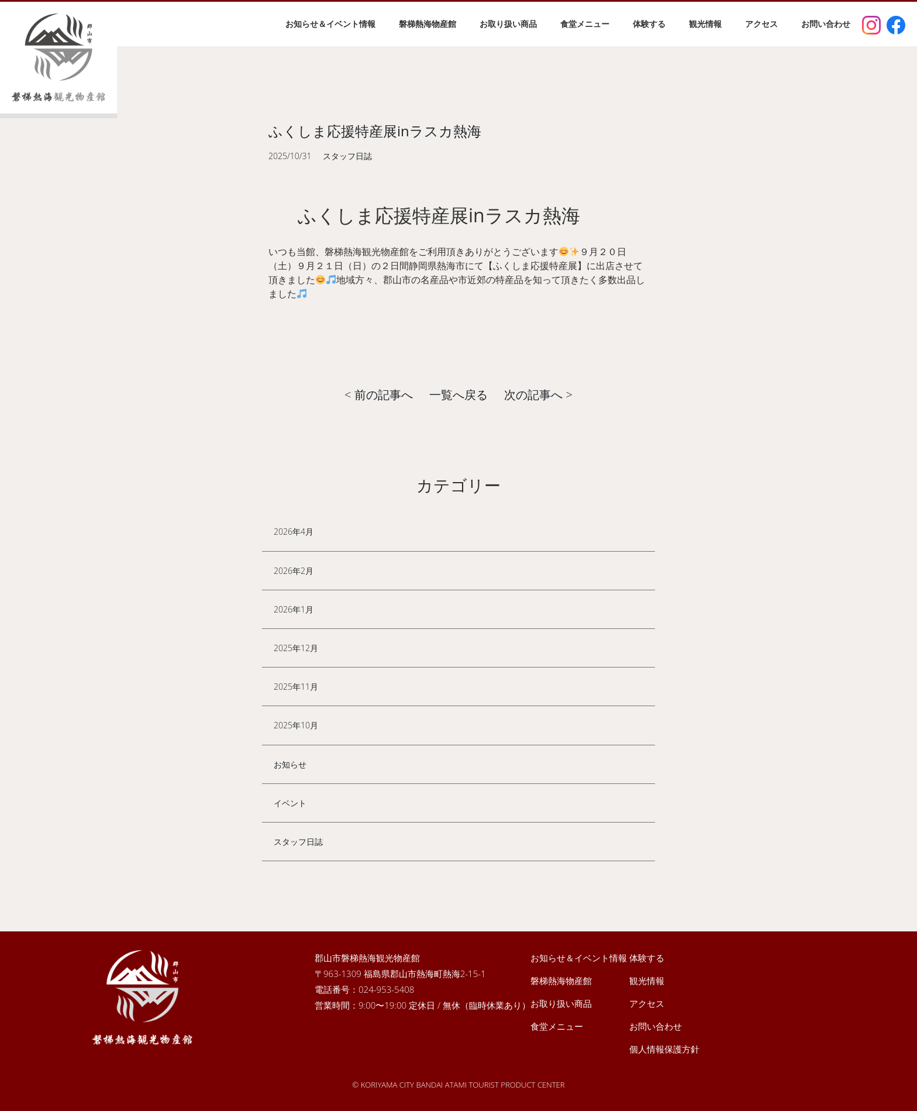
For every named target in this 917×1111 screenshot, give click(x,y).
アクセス (761, 23)
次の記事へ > (538, 395)
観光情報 (705, 23)
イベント (290, 803)
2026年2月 (293, 570)
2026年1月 (293, 609)
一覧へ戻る (458, 395)
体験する (649, 23)
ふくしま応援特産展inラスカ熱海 (374, 130)
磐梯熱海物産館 (427, 23)
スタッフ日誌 (298, 841)
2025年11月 (296, 686)
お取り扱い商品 (508, 23)
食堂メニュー (584, 23)
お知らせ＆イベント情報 (330, 23)
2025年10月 (296, 725)
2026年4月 (293, 531)
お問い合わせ (825, 23)
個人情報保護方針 (664, 1049)
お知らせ (290, 764)
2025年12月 (296, 647)
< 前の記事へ (378, 395)
